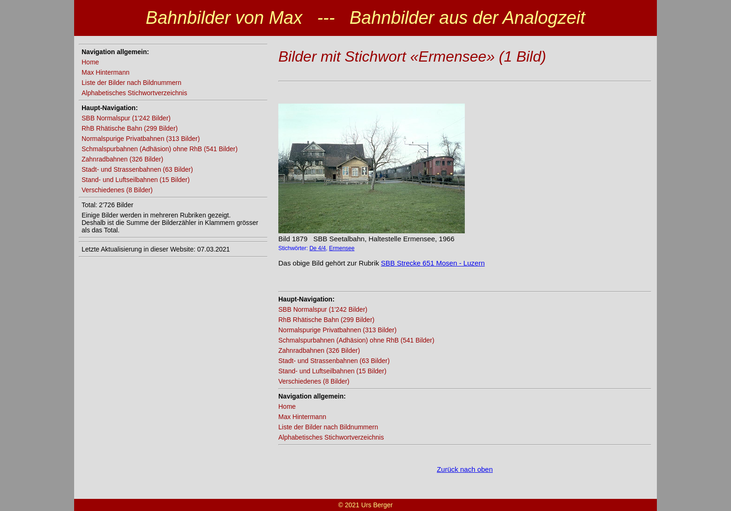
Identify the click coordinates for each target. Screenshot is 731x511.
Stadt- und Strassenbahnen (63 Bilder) (137, 169)
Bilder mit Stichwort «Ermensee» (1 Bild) (412, 56)
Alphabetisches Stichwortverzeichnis (134, 93)
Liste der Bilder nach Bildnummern (131, 82)
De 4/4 (318, 248)
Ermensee (342, 248)
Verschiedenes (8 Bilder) (117, 190)
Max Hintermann (106, 72)
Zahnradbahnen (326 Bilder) (122, 159)
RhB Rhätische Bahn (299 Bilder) (130, 128)
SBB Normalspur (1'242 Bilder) (126, 118)
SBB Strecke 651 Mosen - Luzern (433, 263)
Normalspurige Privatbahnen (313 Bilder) (141, 138)
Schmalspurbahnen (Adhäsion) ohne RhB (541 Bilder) (160, 149)
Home (90, 62)
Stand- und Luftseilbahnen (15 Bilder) (136, 179)
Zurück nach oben (465, 469)
